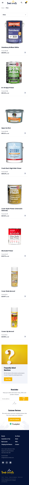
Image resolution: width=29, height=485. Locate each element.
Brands (3, 436)
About (16, 439)
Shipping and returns (6, 444)
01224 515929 (4, 455)
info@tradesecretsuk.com (7, 457)
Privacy (6, 477)
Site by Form (20, 477)
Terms (2, 477)
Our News (17, 436)
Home (2, 8)
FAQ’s (16, 441)
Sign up (24, 398)
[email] (10, 399)
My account (4, 441)
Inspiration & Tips (5, 439)
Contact (17, 444)
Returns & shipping (13, 477)
